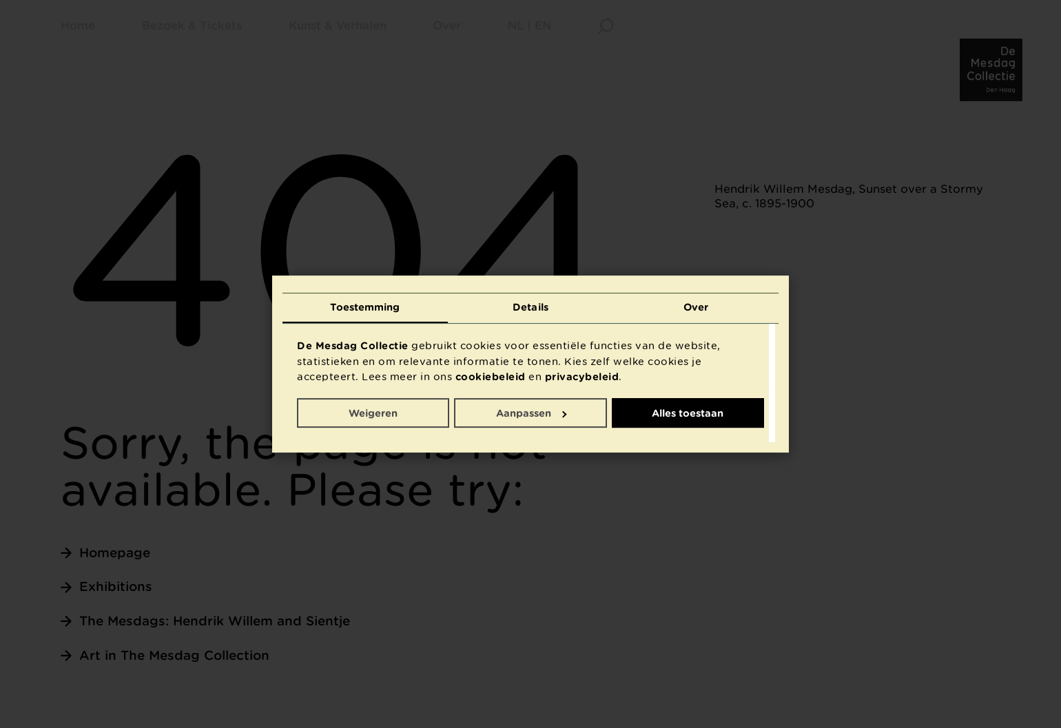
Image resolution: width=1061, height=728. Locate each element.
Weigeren (373, 413)
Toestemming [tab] (365, 307)
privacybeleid (582, 376)
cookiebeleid (490, 376)
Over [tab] (695, 307)
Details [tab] (530, 307)
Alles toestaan (687, 413)
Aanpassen (531, 413)
